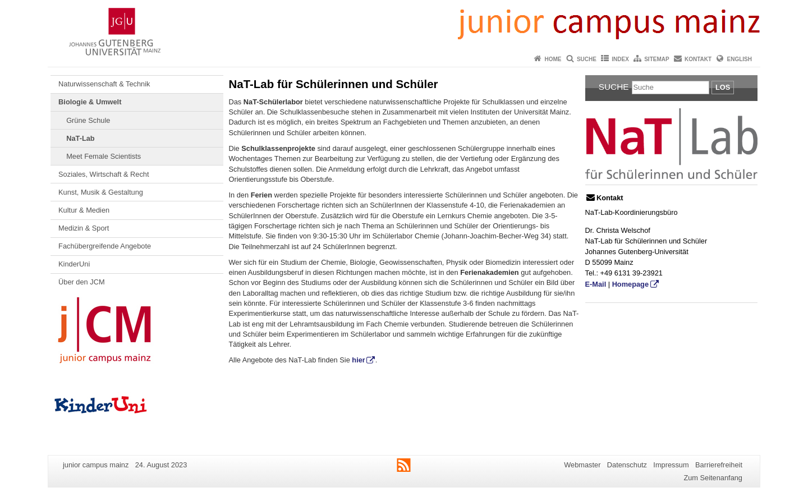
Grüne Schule (88, 120)
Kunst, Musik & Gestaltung (100, 192)
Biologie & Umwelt (89, 102)
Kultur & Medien (83, 210)
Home (553, 59)
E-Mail (596, 284)
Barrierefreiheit (718, 465)
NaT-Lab (80, 138)
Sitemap (656, 59)
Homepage (630, 284)
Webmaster (582, 465)
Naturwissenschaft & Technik (104, 84)
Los (722, 87)
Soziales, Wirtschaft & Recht (103, 174)
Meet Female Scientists (103, 156)
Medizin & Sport (83, 228)
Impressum (670, 465)
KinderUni (74, 264)
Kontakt (698, 59)
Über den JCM (81, 282)
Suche (586, 59)
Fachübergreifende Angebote (104, 246)
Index (620, 59)
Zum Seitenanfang (712, 478)
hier (358, 360)
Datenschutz (627, 465)
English (739, 59)
